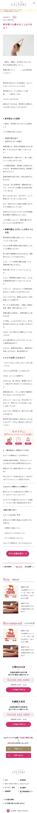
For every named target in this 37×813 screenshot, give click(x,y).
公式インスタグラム (19, 811)
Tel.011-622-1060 (18, 715)
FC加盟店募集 (9, 799)
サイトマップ (24, 784)
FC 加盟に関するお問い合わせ (15, 803)
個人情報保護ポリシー (26, 792)
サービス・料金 (10, 787)
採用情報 (23, 780)
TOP (6, 780)
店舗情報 (8, 791)
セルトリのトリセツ (11, 783)
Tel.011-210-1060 (18, 680)
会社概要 (23, 787)
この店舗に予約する (19, 689)
